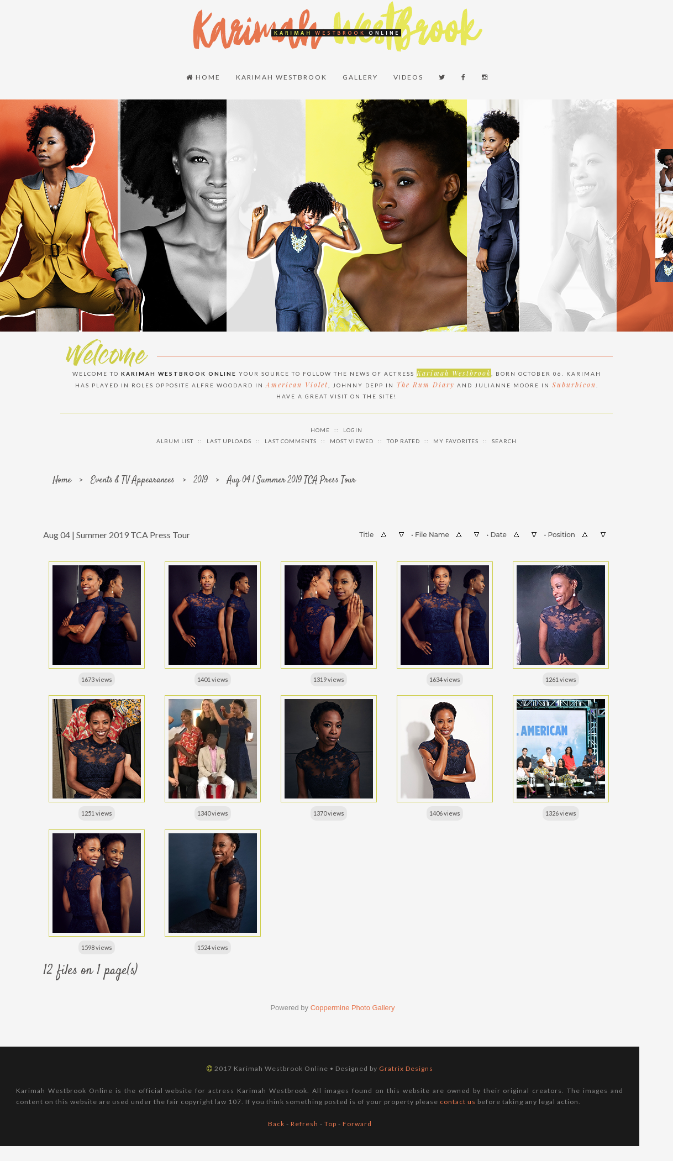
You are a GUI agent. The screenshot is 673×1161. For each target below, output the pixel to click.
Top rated (403, 438)
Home (204, 76)
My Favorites (456, 438)
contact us (458, 1100)
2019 (201, 478)
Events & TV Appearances (133, 478)
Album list (174, 438)
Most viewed (352, 438)
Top (330, 1122)
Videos (409, 76)
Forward (357, 1122)
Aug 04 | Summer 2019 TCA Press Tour (291, 478)
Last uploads (229, 438)
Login (352, 427)
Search (504, 438)
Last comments (291, 438)
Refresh (304, 1122)
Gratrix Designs (406, 1067)
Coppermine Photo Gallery (353, 1006)
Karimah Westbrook (282, 76)
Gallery (360, 76)
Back (276, 1122)
